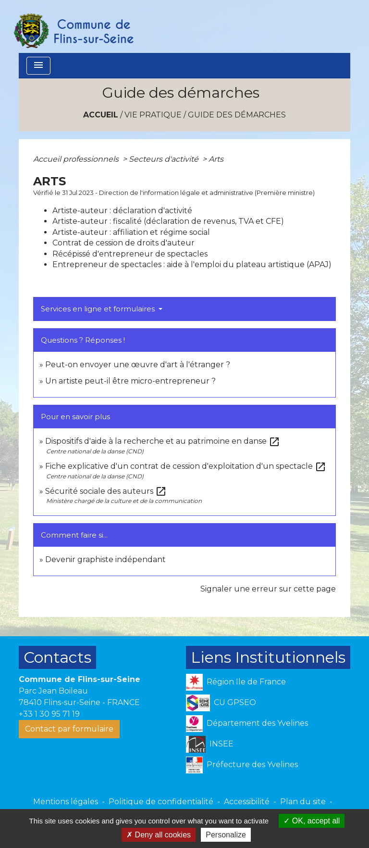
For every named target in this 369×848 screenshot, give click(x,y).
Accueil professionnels (77, 159)
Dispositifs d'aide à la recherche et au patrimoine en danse (162, 441)
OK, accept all (311, 821)
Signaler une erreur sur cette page (268, 588)
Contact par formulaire (69, 728)
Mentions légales (65, 801)
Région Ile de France (236, 682)
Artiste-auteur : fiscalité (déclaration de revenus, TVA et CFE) (168, 221)
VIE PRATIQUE (153, 114)
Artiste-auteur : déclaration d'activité (122, 210)
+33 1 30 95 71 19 (49, 714)
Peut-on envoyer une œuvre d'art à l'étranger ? (137, 364)
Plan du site (303, 801)
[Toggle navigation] (38, 66)
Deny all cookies (158, 835)
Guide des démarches (237, 114)
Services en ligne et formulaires (99, 308)
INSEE (210, 744)
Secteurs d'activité (164, 159)
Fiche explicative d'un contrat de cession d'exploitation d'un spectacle (185, 466)
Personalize (226, 835)
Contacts (57, 657)
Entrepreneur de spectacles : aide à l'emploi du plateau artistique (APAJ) (192, 264)
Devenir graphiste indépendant (105, 559)
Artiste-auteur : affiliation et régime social (131, 232)
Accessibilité (247, 801)
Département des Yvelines (247, 723)
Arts (216, 159)
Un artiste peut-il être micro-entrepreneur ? (130, 380)
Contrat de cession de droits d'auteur (123, 242)
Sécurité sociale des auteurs (106, 491)
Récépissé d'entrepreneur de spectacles (130, 253)
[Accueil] (73, 26)
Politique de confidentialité (161, 801)
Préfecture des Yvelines (242, 765)
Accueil (100, 114)
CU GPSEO (221, 702)
